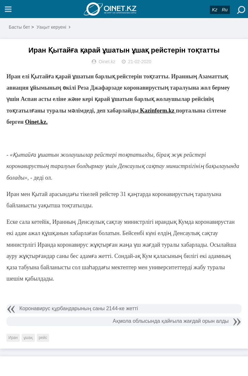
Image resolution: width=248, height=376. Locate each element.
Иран (13, 337)
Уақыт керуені (51, 27)
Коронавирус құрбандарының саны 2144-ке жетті (78, 308)
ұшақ (28, 337)
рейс (43, 337)
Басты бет (19, 27)
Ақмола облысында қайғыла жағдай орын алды (171, 321)
